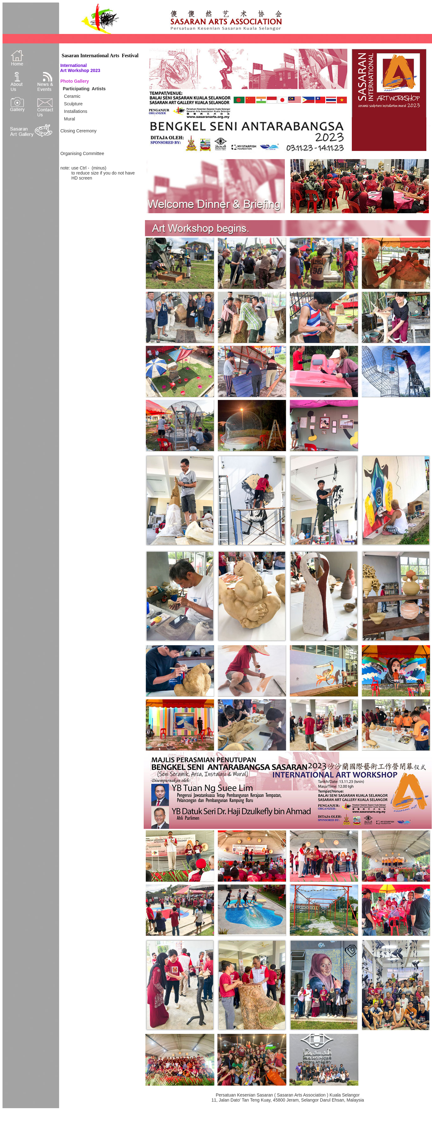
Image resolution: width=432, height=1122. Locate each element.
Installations (75, 111)
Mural (69, 118)
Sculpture (73, 103)
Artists (99, 88)
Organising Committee (82, 153)
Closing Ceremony (78, 130)
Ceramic (72, 96)
